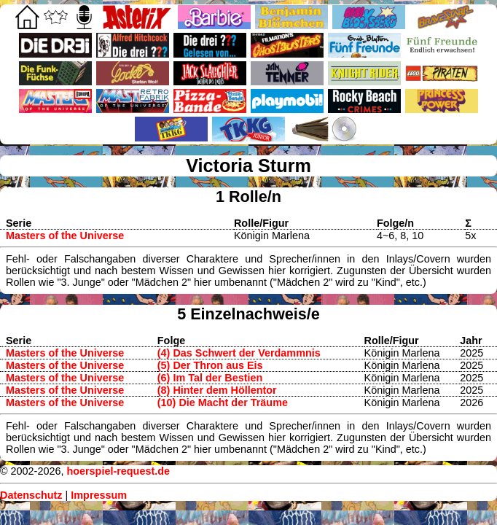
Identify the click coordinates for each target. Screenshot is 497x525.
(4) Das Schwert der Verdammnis (239, 353)
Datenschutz (31, 495)
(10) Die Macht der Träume (222, 402)
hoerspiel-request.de (118, 471)
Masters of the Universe (65, 235)
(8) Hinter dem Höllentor (217, 390)
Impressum (99, 495)
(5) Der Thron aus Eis (210, 365)
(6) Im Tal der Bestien (209, 378)
